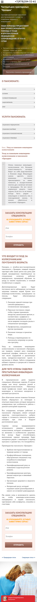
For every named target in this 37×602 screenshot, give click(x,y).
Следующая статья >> (28, 557)
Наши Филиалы (7, 102)
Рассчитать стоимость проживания (18, 77)
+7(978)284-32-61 (25, 1)
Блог (3, 107)
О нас (4, 89)
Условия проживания (9, 98)
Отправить (19, 245)
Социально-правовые (9, 138)
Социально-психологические (12, 133)
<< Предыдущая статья (9, 557)
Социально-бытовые (9, 129)
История (5, 93)
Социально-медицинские (10, 125)
